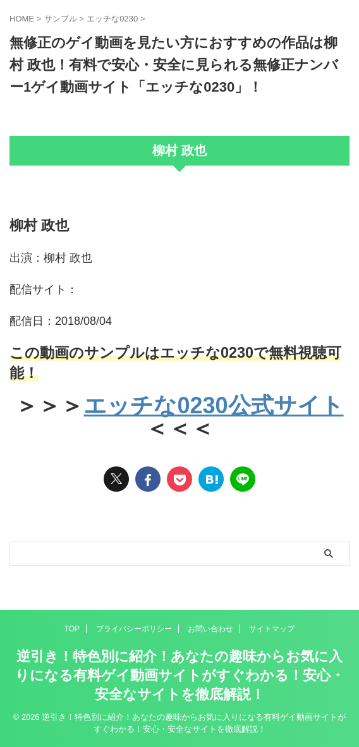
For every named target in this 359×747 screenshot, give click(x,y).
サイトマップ (272, 628)
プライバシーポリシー (134, 628)
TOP (72, 628)
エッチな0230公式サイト (213, 405)
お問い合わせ (210, 628)
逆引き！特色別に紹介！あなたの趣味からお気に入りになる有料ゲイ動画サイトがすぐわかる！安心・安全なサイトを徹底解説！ (179, 675)
